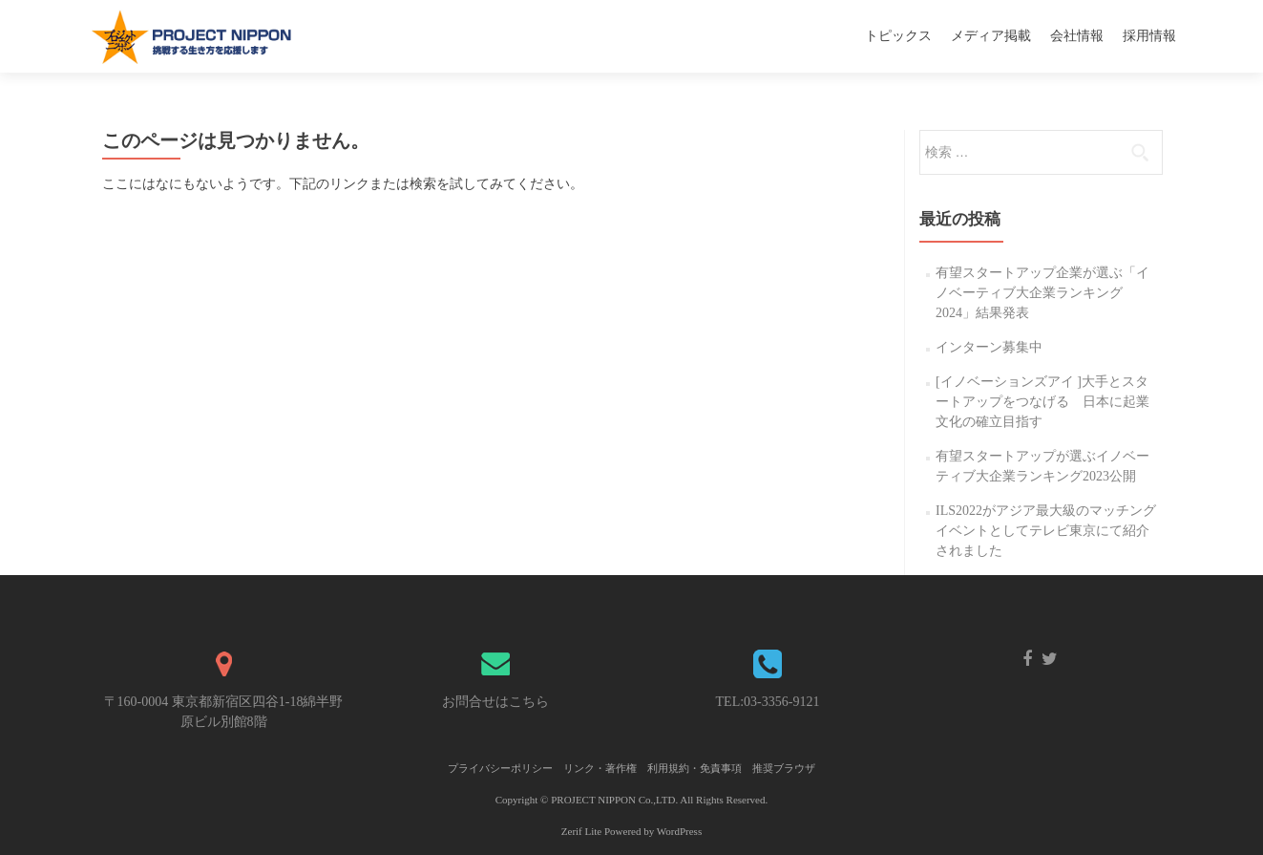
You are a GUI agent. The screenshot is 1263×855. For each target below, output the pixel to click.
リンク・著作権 (600, 768)
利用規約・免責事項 (694, 768)
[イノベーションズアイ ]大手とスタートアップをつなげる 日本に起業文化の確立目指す (1042, 401)
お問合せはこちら (495, 702)
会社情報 (1077, 36)
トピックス (898, 36)
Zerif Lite (582, 831)
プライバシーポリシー (500, 768)
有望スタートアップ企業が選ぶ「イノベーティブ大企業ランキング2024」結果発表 (1042, 293)
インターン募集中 (989, 347)
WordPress (679, 831)
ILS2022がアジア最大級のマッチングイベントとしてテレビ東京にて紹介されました (1046, 530)
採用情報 (1149, 36)
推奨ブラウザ (783, 768)
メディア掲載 (991, 36)
